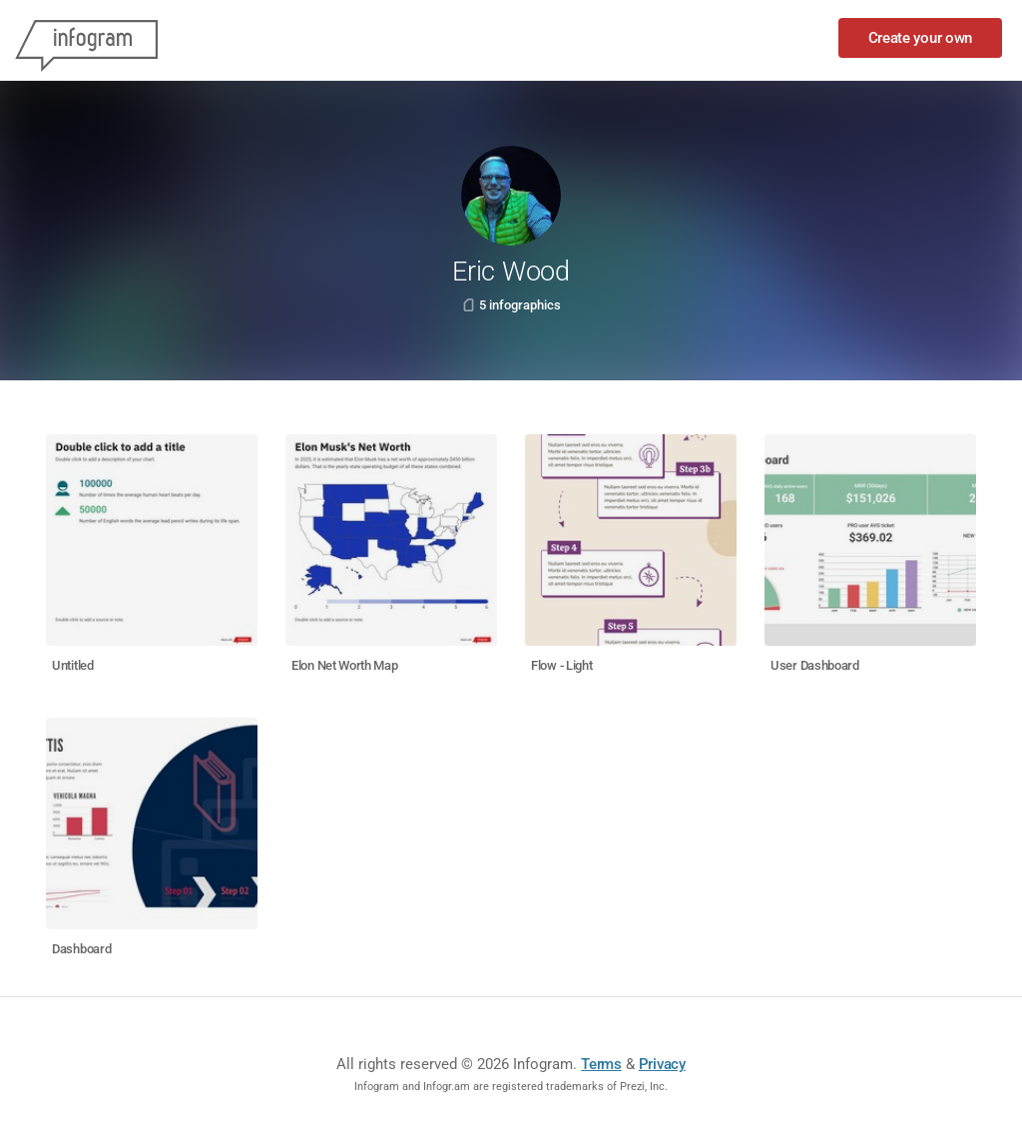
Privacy (662, 1064)
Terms (601, 1064)
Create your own (920, 38)
